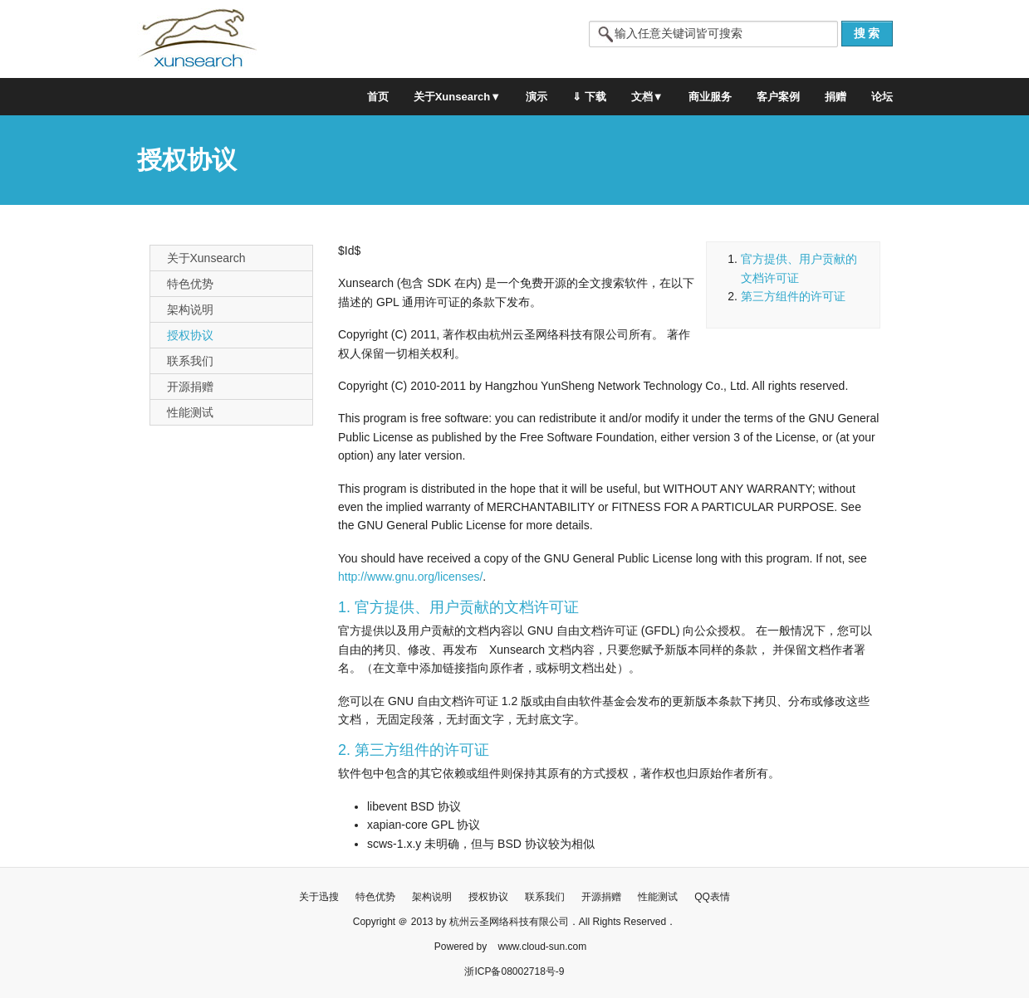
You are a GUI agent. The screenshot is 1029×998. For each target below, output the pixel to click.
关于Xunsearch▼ (457, 96)
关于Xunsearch (206, 258)
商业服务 (710, 96)
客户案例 (778, 96)
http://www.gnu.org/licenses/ (410, 576)
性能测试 (190, 412)
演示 (536, 96)
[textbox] (713, 34)
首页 (378, 96)
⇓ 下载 (589, 96)
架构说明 (190, 309)
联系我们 (190, 361)
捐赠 (835, 96)
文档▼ (647, 96)
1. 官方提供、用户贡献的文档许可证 (458, 607)
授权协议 (190, 335)
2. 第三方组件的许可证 (413, 749)
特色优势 (190, 283)
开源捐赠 (190, 386)
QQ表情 (712, 897)
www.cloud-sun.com (541, 946)
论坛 (882, 96)
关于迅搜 (319, 897)
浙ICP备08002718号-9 (514, 971)
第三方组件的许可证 (793, 296)
